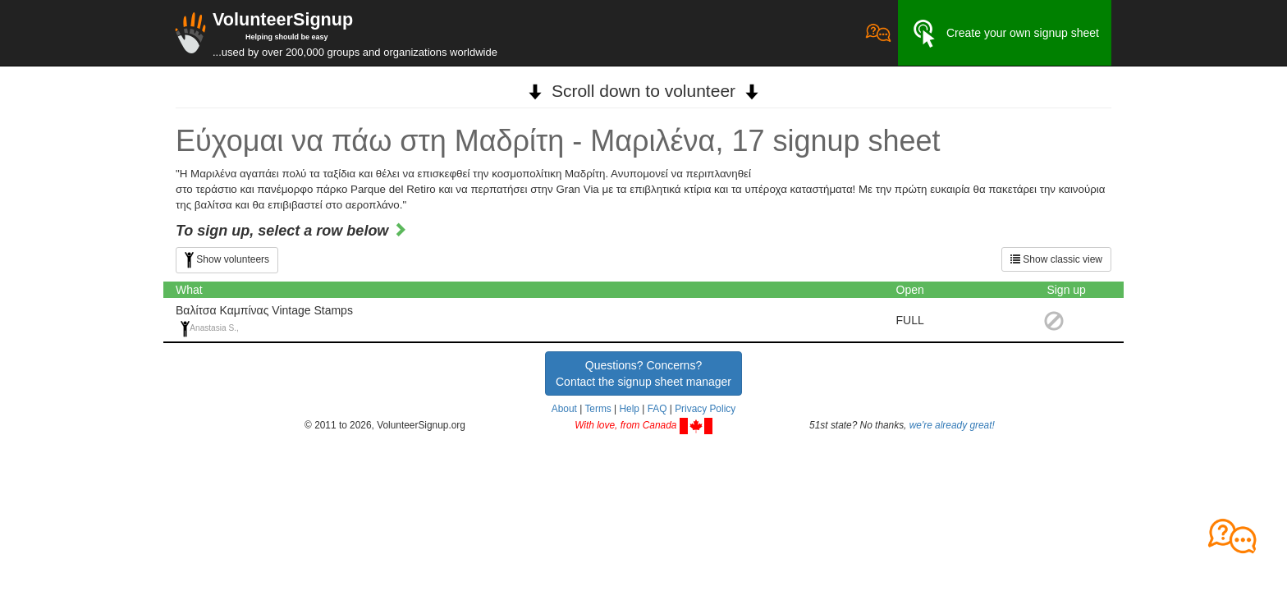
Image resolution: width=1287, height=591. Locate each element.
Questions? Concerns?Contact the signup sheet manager (643, 373)
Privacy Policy (705, 409)
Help (629, 409)
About (564, 409)
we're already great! (952, 425)
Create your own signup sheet (1004, 34)
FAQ (657, 409)
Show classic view (1056, 259)
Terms (597, 409)
